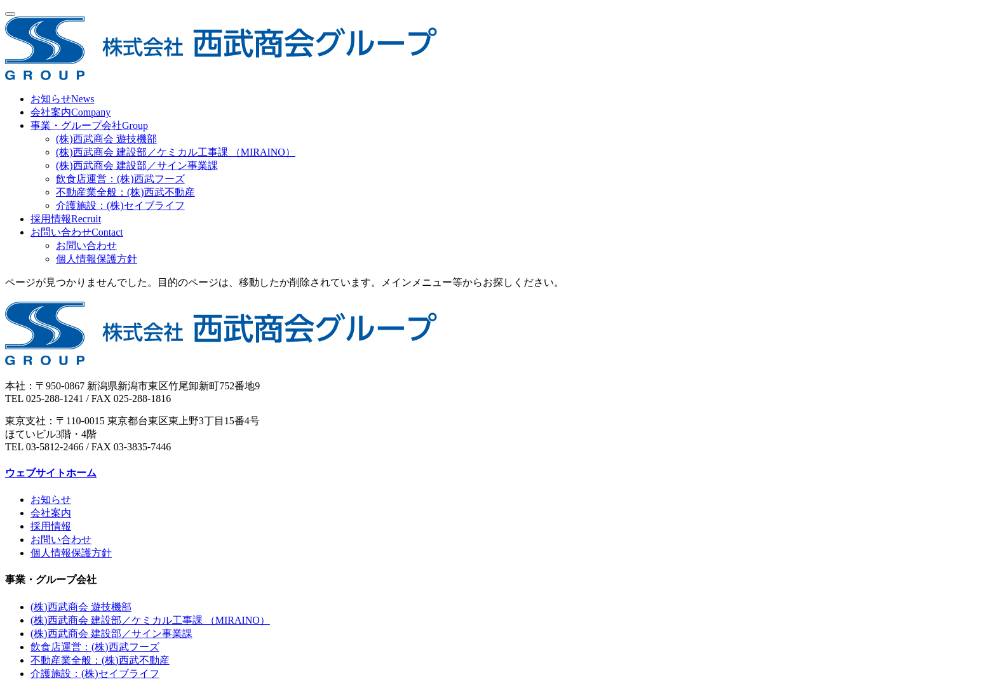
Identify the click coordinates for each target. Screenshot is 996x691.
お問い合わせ (86, 245)
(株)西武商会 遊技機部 (106, 138)
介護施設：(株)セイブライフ (120, 205)
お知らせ (50, 499)
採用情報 (50, 526)
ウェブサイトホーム (51, 472)
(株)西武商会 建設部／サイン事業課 (137, 165)
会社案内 (50, 512)
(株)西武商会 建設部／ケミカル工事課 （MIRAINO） (175, 152)
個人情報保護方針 (96, 258)
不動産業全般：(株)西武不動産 (125, 192)
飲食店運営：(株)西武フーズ (120, 178)
